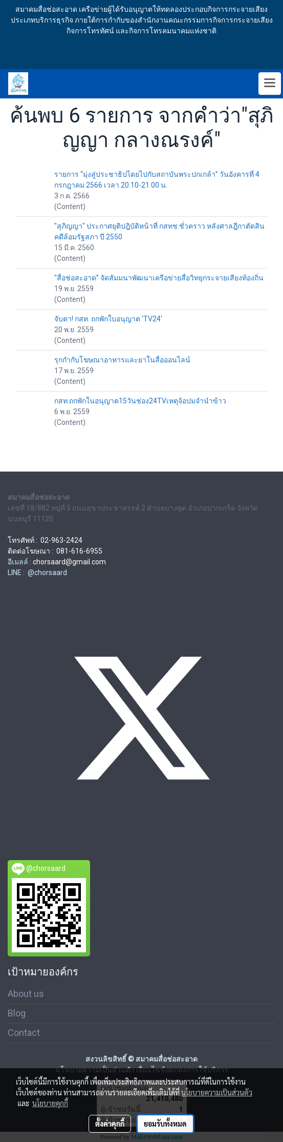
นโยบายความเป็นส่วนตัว (216, 1092)
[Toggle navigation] (269, 83)
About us (26, 993)
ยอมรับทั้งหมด (165, 1123)
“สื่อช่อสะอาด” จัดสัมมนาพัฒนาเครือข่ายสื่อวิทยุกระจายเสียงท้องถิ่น (159, 278)
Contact (24, 1032)
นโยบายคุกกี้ (50, 1103)
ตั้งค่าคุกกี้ (109, 1123)
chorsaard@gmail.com (69, 562)
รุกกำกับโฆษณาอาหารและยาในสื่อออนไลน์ (122, 360)
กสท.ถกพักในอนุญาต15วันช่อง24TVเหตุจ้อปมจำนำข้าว (140, 401)
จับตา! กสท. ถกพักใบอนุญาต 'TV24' (108, 319)
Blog (17, 1013)
